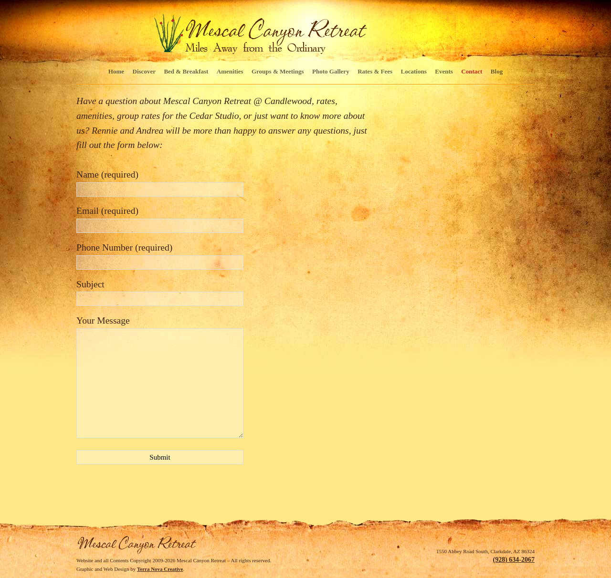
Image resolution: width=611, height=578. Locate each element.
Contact (471, 71)
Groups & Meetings (278, 71)
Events (444, 71)
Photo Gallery (330, 71)
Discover (144, 71)
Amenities (230, 71)
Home (116, 71)
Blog (497, 71)
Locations (414, 71)
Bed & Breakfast (186, 71)
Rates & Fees (375, 71)
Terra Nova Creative (160, 569)
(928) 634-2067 (514, 559)
